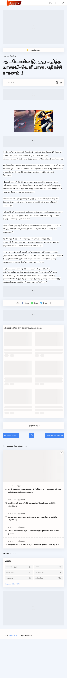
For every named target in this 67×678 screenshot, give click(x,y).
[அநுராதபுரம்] (19, 572)
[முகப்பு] (31, 435)
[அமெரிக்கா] (48, 578)
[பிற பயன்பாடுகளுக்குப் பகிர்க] (50, 303)
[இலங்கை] (21, 486)
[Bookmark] (55, 3)
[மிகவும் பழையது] (55, 435)
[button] (59, 3)
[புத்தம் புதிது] (11, 435)
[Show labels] (13, 584)
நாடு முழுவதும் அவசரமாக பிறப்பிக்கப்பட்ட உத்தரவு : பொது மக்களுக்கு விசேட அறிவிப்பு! (34, 490)
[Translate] (50, 3)
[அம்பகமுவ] (48, 572)
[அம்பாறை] (19, 578)
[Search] (63, 3)
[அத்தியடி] (48, 567)
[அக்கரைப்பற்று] (19, 567)
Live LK (14, 636)
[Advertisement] (33, 27)
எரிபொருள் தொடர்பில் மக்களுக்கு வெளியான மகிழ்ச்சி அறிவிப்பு (32, 504)
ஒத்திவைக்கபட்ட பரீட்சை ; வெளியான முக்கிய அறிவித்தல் (33, 544)
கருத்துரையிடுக (33, 425)
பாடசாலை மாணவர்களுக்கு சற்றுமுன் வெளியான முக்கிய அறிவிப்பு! (32, 518)
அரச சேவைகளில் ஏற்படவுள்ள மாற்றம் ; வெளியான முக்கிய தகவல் (34, 532)
